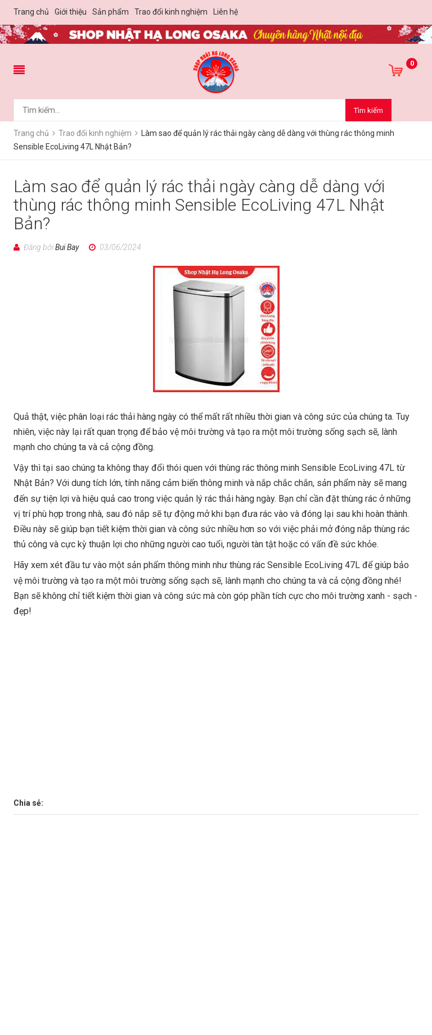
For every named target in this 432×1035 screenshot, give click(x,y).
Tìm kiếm (368, 110)
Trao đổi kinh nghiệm (171, 11)
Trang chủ (31, 11)
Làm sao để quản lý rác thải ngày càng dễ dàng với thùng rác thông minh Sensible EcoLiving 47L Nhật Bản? (199, 204)
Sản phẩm (110, 11)
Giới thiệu (71, 11)
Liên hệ (225, 11)
